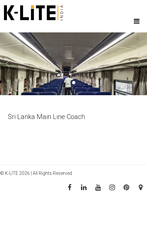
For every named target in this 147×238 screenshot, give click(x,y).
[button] (11, 63)
